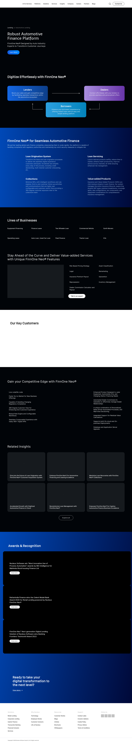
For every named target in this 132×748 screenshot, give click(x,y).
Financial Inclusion (13, 728)
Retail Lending (12, 716)
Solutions (46, 4)
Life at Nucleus (35, 725)
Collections (31, 179)
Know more (16, 573)
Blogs (56, 719)
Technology (34, 716)
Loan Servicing (95, 156)
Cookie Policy (82, 722)
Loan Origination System (38, 156)
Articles (56, 722)
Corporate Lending (13, 719)
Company (71, 4)
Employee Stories (36, 719)
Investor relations (83, 719)
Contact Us (118, 4)
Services (10, 731)
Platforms (37, 4)
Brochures (57, 725)
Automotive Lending (23, 28)
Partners (86, 4)
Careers (78, 4)
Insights (62, 4)
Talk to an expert (77, 296)
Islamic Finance (12, 722)
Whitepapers (58, 728)
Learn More (14, 53)
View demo (18, 690)
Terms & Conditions (84, 728)
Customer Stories (59, 716)
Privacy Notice (82, 725)
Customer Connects (37, 722)
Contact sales (82, 716)
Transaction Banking (14, 725)
